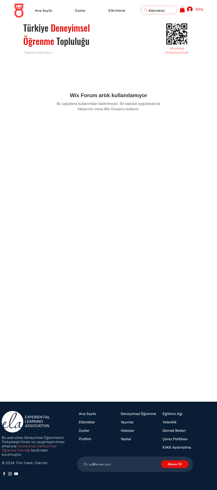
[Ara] (159, 10)
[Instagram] (10, 473)
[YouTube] (16, 473)
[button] (117, 10)
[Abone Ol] (174, 464)
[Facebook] (4, 473)
